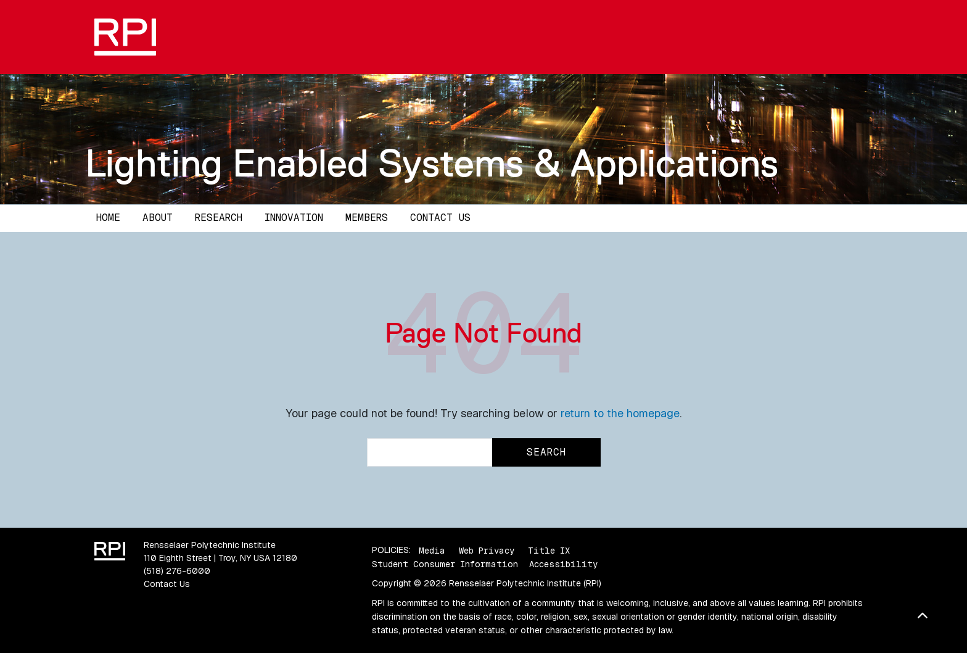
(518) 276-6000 (177, 570)
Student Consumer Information (445, 564)
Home (108, 217)
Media (432, 549)
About (157, 217)
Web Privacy (486, 549)
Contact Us (440, 217)
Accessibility (563, 564)
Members (366, 217)
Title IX (549, 549)
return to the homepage (620, 413)
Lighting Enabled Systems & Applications (431, 162)
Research (218, 217)
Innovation (294, 217)
